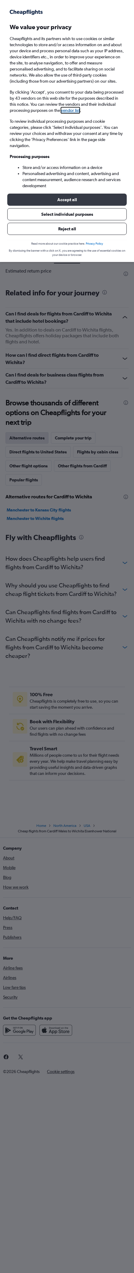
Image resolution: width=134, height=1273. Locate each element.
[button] (67, 200)
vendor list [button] (70, 110)
